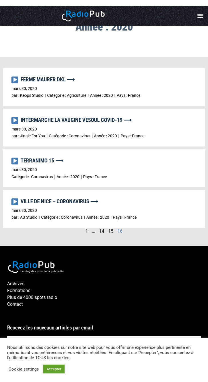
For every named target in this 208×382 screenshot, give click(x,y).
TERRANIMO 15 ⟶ (42, 160)
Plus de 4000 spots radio (32, 297)
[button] (200, 16)
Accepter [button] (54, 369)
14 (101, 231)
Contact (15, 304)
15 (110, 231)
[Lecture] (14, 80)
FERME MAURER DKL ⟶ (48, 79)
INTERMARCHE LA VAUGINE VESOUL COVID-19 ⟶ (76, 120)
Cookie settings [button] (24, 369)
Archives (15, 283)
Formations (18, 290)
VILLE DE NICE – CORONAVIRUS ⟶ (59, 201)
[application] (16, 81)
